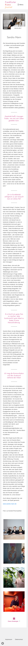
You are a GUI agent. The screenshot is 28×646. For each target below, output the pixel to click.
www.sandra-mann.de (9, 504)
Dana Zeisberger (13, 621)
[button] (2, 643)
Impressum (8, 639)
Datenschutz (19, 639)
